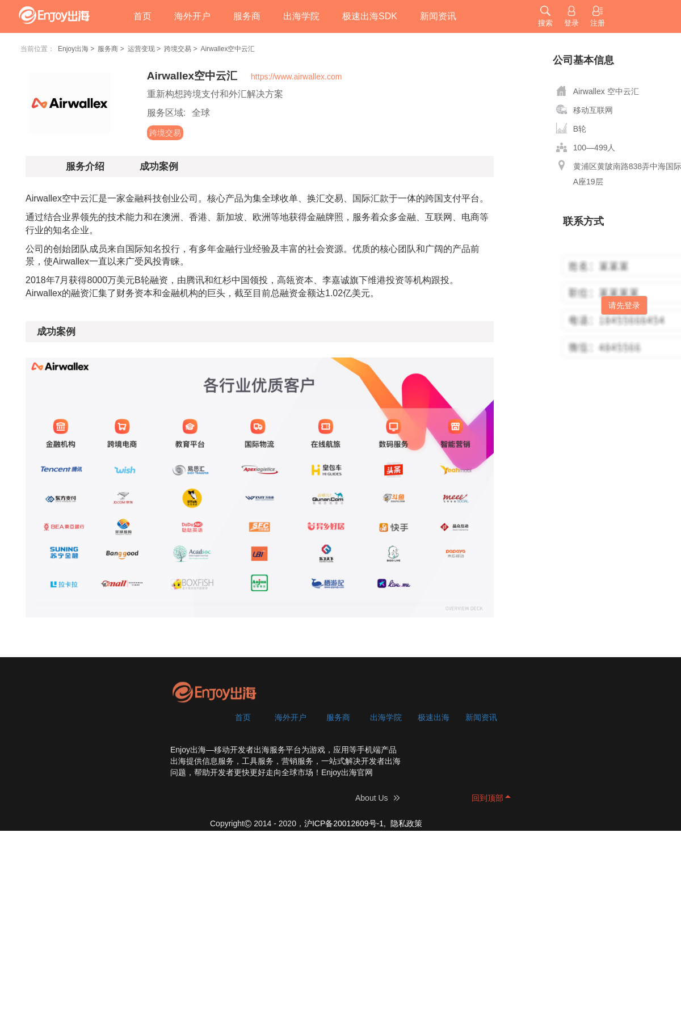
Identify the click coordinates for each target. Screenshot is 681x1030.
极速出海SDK (369, 16)
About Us (371, 797)
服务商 (246, 16)
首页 (142, 16)
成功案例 (159, 166)
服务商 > (111, 49)
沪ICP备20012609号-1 (344, 823)
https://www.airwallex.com (296, 76)
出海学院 (301, 16)
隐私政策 (406, 823)
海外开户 (192, 16)
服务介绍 (85, 166)
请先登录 (624, 305)
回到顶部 (487, 797)
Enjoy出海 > (76, 49)
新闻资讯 (438, 16)
